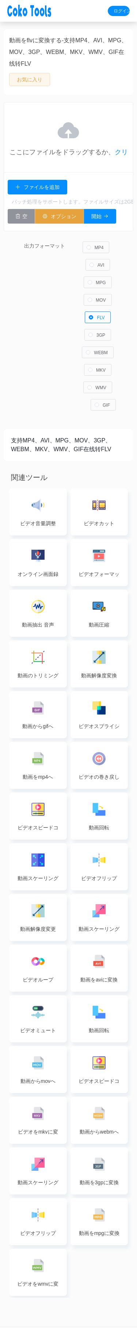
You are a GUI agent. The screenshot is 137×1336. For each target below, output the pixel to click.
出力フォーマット (44, 240)
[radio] (96, 241)
